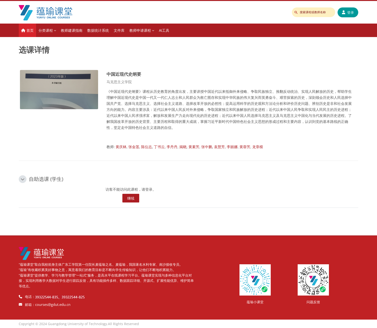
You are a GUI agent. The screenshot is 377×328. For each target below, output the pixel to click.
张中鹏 (206, 146)
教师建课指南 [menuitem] (71, 30)
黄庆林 (121, 146)
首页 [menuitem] (30, 30)
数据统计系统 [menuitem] (98, 30)
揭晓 (183, 146)
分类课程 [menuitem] (45, 30)
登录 (348, 12)
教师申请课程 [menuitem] (140, 30)
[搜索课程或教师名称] (313, 12)
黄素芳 (193, 146)
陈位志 (146, 146)
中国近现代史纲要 (124, 74)
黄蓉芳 (244, 146)
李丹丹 (172, 146)
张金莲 (133, 146)
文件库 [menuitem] (119, 30)
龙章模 (257, 146)
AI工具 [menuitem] (164, 30)
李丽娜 (232, 146)
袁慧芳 (219, 146)
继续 (130, 198)
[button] (22, 179)
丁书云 (159, 146)
